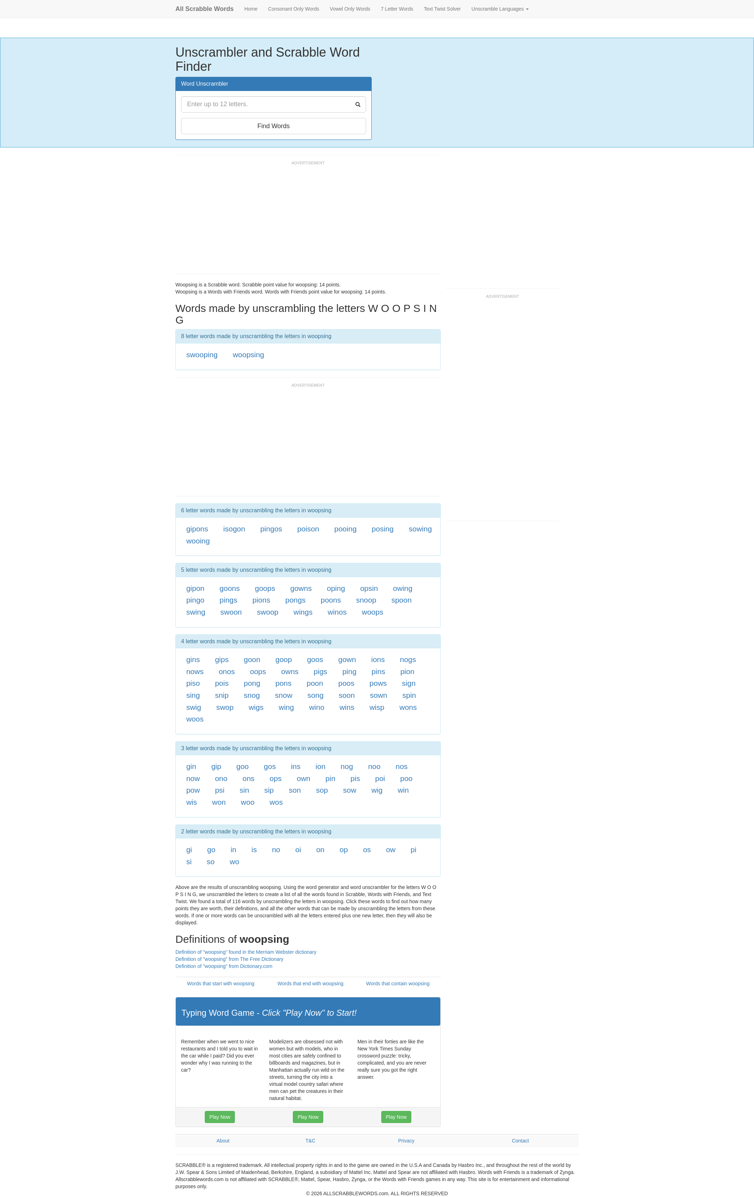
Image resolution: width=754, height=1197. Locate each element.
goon (252, 659)
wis (191, 802)
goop (284, 659)
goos (315, 659)
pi (413, 849)
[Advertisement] (304, 220)
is (254, 849)
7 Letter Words (397, 9)
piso (193, 683)
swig (193, 707)
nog (347, 766)
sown (378, 695)
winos (337, 612)
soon (347, 695)
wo (234, 861)
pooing (345, 529)
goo (242, 766)
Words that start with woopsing (220, 983)
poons (331, 600)
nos (402, 766)
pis (355, 778)
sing (193, 695)
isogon (234, 529)
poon (315, 683)
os (367, 849)
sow (349, 790)
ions (378, 659)
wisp (377, 707)
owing (402, 588)
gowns (301, 588)
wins (347, 707)
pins (378, 671)
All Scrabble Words (204, 8)
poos (346, 683)
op (344, 849)
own (304, 778)
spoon (402, 600)
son (295, 790)
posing (383, 529)
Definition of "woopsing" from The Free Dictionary (229, 959)
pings (228, 600)
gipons (197, 529)
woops (372, 612)
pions (261, 600)
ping (349, 671)
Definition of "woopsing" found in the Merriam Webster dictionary (246, 952)
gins (193, 659)
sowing (420, 529)
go (211, 849)
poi (380, 778)
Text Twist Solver (442, 9)
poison (308, 529)
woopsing (248, 354)
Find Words (273, 126)
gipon (195, 588)
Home (250, 9)
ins (296, 766)
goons (230, 588)
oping (336, 588)
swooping (202, 354)
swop (224, 707)
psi (220, 790)
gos (270, 766)
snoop (366, 600)
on (320, 849)
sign (409, 683)
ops (275, 778)
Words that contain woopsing (398, 983)
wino (316, 707)
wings (303, 612)
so (211, 861)
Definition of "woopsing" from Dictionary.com (223, 966)
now (193, 778)
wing (286, 707)
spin (409, 695)
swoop (268, 612)
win (403, 790)
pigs (320, 671)
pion (407, 671)
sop (322, 790)
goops (265, 588)
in (233, 849)
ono (221, 778)
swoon (231, 612)
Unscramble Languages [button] (500, 9)
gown (347, 659)
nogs (408, 659)
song (315, 695)
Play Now (219, 1117)
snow (283, 695)
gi (189, 849)
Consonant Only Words (293, 9)
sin (244, 790)
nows (195, 671)
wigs (256, 707)
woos (195, 719)
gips (222, 659)
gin (191, 766)
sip (269, 790)
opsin (369, 588)
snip (222, 695)
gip (216, 766)
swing (195, 612)
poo (406, 778)
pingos (271, 529)
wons (408, 707)
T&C (310, 1141)
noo (374, 766)
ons (249, 778)
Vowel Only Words (350, 9)
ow (390, 849)
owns (289, 671)
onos (227, 671)
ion (320, 766)
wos (276, 802)
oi (298, 849)
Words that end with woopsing (310, 983)
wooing (198, 541)
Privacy (406, 1141)
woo (248, 802)
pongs (295, 600)
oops (258, 671)
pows (378, 683)
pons (284, 683)
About (223, 1141)
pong (252, 683)
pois (222, 683)
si (189, 861)
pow (193, 790)
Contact (520, 1141)
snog (252, 695)
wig (377, 790)
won (219, 802)
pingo (195, 600)
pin (330, 778)
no (276, 849)
